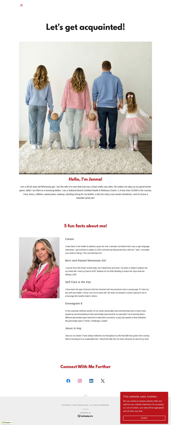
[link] (68, 381)
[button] (21, 5)
